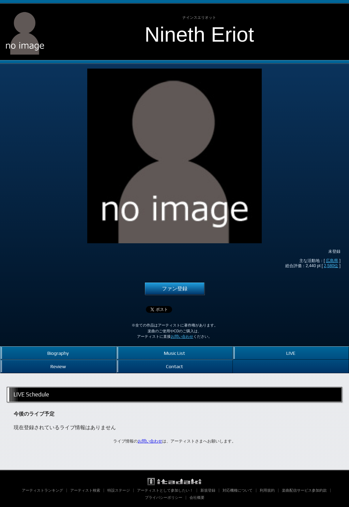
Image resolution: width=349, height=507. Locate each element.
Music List (174, 353)
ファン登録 (174, 288)
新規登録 (207, 490)
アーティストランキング (42, 490)
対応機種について (238, 490)
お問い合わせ (182, 336)
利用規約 (267, 490)
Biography (58, 353)
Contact (174, 366)
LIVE (290, 353)
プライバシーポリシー (163, 497)
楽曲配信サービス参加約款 (304, 490)
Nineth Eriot (199, 34)
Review (58, 366)
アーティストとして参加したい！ (165, 490)
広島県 (332, 260)
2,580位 (331, 265)
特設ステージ (118, 490)
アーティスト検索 (85, 490)
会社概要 (196, 497)
